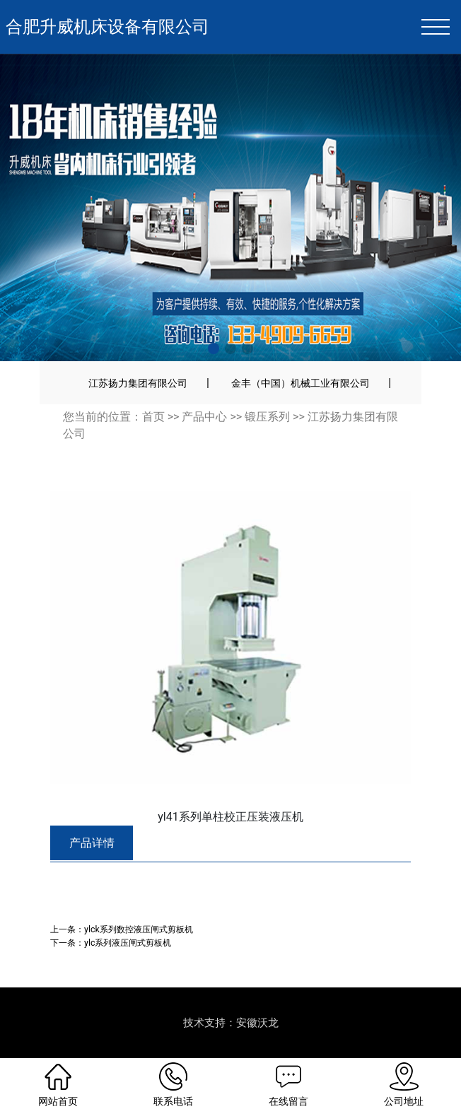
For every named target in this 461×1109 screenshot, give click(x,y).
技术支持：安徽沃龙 (231, 1022)
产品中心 (204, 416)
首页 (153, 416)
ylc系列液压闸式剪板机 (127, 942)
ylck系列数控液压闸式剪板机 (138, 929)
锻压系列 (267, 416)
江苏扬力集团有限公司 (137, 383)
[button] (213, 348)
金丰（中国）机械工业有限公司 (300, 383)
